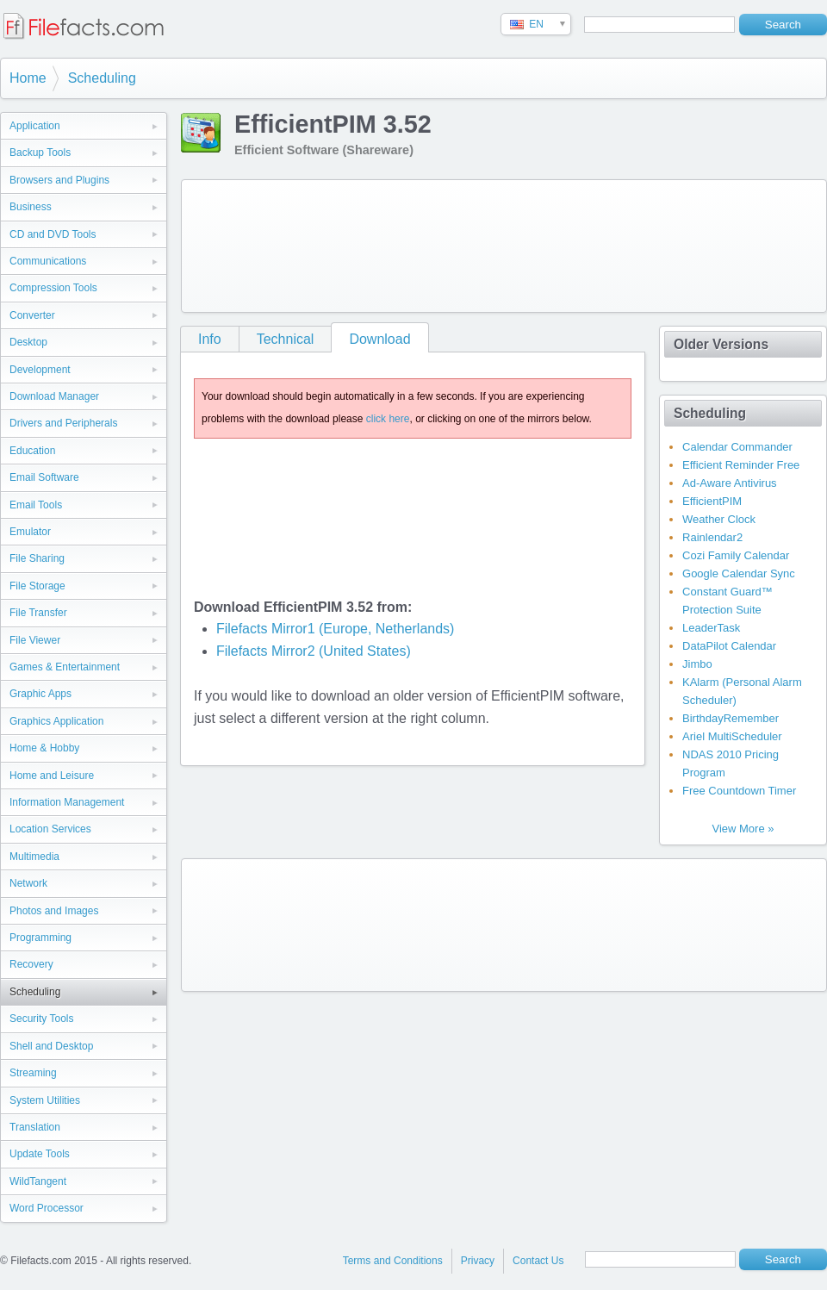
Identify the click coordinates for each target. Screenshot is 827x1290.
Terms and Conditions (393, 1261)
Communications (47, 261)
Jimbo (697, 663)
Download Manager (54, 396)
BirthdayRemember (730, 718)
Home (28, 78)
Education (32, 451)
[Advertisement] (256, 242)
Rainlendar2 (712, 537)
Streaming (33, 1073)
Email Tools (35, 505)
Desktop (28, 342)
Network (28, 883)
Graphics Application (56, 721)
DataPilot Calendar (729, 645)
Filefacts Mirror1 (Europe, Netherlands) (335, 628)
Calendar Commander (737, 446)
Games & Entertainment (64, 667)
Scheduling (102, 78)
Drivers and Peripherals (63, 423)
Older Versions (721, 344)
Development (40, 370)
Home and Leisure (51, 776)
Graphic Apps (40, 694)
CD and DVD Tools (52, 234)
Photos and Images (53, 911)
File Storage (37, 586)
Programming (40, 938)
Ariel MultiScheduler (732, 736)
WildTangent (37, 1181)
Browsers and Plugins (59, 180)
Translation (34, 1127)
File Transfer (38, 613)
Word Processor (46, 1208)
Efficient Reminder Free (740, 464)
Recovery (31, 964)
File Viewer (34, 640)
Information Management (66, 802)
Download (379, 339)
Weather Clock (718, 519)
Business (30, 207)
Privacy (477, 1261)
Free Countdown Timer (739, 790)
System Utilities (44, 1100)
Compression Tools (53, 288)
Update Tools (39, 1154)
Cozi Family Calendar (735, 555)
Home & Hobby (44, 748)
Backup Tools (40, 152)
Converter (32, 315)
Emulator (30, 532)
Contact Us (538, 1261)
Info (209, 339)
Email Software (44, 477)
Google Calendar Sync (738, 573)
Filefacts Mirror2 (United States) (313, 651)
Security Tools (41, 1019)
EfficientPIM (712, 501)
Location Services (50, 829)
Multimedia (34, 857)
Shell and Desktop (51, 1046)
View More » (743, 828)
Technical (285, 339)
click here (388, 419)
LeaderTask (711, 627)
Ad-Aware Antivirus (729, 483)
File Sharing (37, 558)
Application (34, 126)
